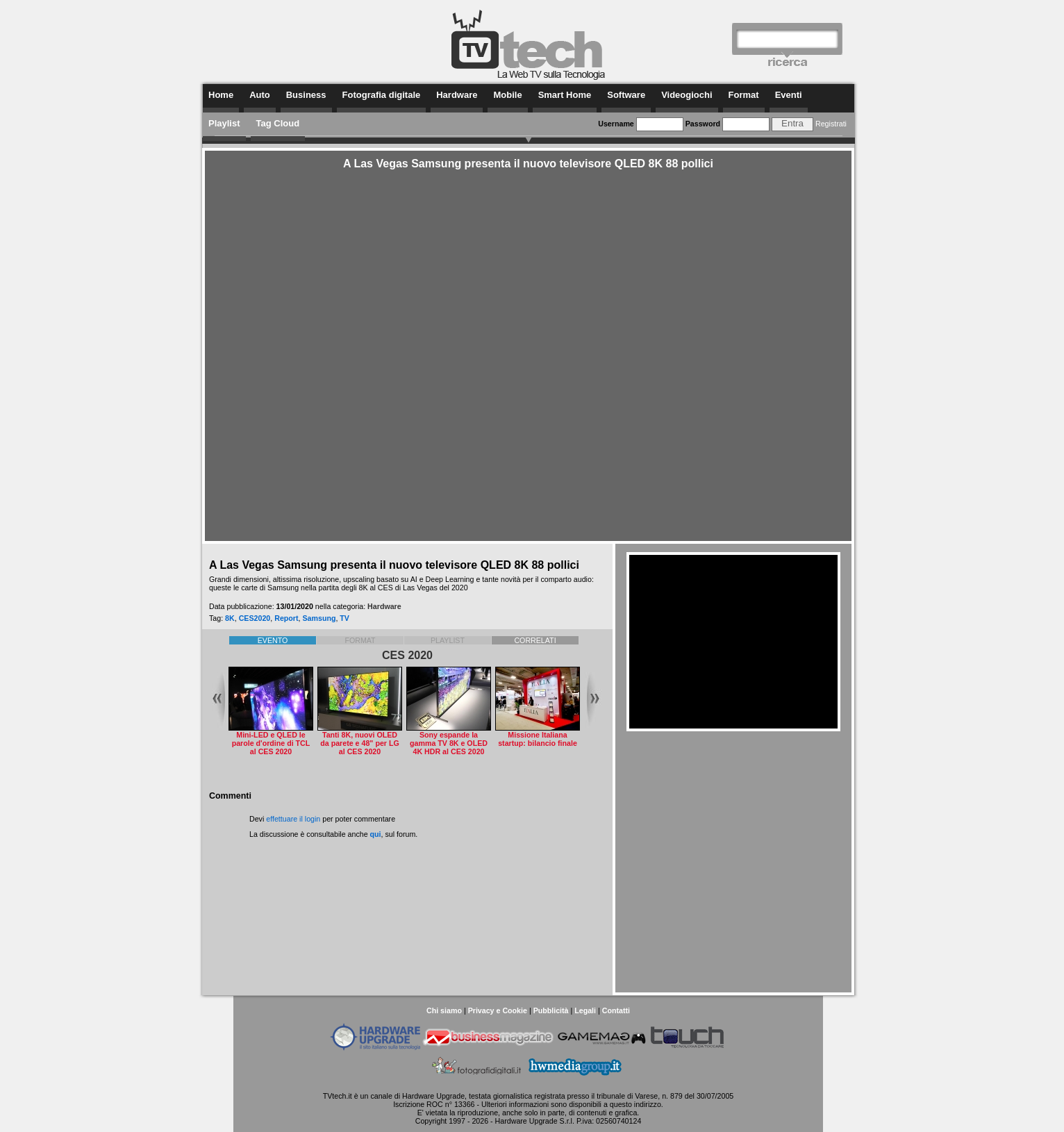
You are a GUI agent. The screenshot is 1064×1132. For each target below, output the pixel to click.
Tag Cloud (278, 123)
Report (286, 618)
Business (306, 95)
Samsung (318, 618)
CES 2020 (407, 655)
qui (375, 834)
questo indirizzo (635, 1104)
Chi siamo (444, 1010)
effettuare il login (293, 819)
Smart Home (565, 95)
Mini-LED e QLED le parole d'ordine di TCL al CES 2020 (271, 743)
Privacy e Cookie (497, 1010)
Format (744, 95)
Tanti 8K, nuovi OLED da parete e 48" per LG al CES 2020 (359, 743)
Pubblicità (551, 1010)
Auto (259, 95)
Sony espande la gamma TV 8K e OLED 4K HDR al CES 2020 (449, 743)
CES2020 (255, 618)
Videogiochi (686, 95)
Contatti (616, 1010)
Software (626, 95)
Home (220, 95)
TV (344, 618)
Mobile (507, 95)
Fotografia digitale (381, 95)
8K (230, 618)
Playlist (224, 123)
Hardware (456, 95)
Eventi (788, 95)
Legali (585, 1010)
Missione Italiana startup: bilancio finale (537, 739)
